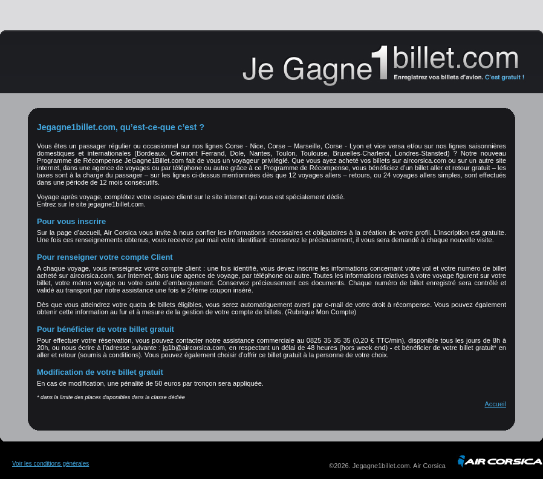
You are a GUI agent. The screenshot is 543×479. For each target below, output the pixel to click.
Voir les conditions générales (50, 463)
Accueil (495, 404)
